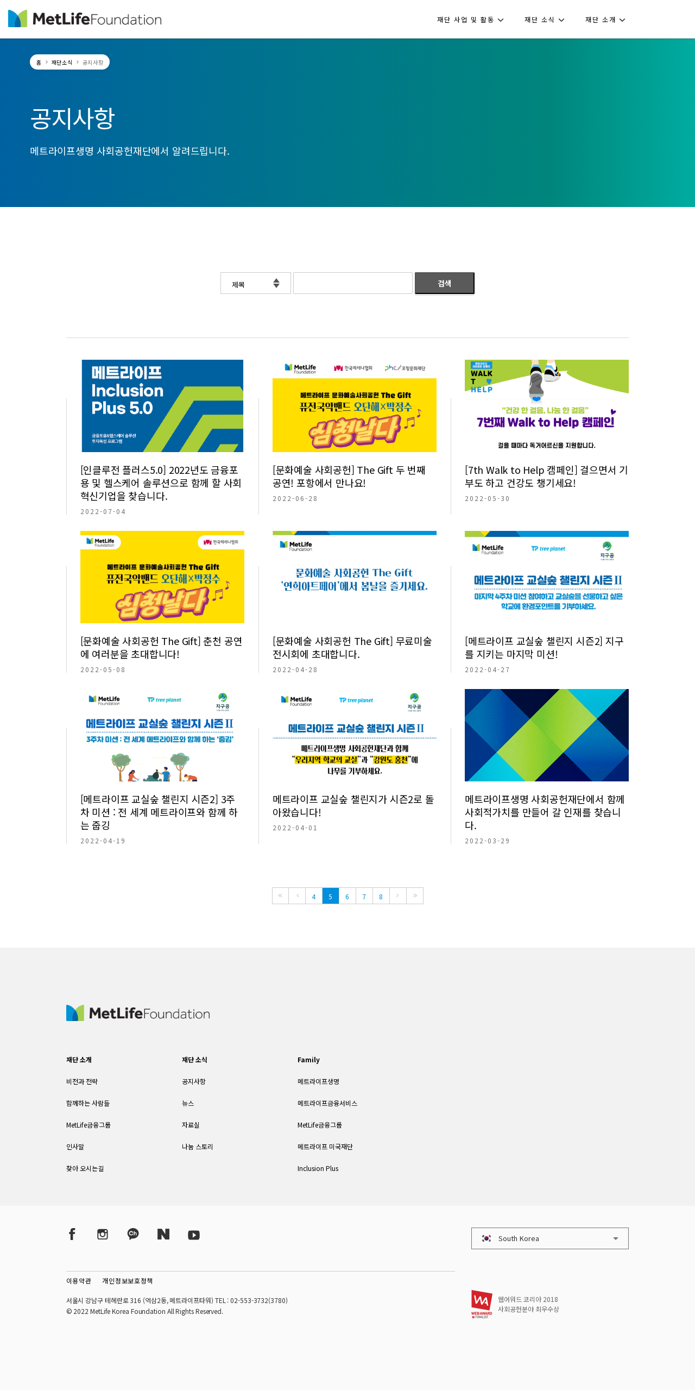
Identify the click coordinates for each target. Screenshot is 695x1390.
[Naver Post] (163, 1234)
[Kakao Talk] (133, 1234)
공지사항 (194, 1081)
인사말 (75, 1146)
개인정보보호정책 (127, 1280)
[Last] (415, 896)
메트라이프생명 (318, 1081)
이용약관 (79, 1280)
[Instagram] (103, 1234)
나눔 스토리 (197, 1146)
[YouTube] (194, 1234)
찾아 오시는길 (85, 1168)
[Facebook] (72, 1234)
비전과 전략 (82, 1081)
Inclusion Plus (318, 1168)
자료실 (191, 1124)
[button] (473, 19)
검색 (445, 283)
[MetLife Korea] (138, 1017)
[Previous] (297, 896)
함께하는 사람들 (88, 1102)
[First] (280, 896)
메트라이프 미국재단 (325, 1146)
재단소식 (62, 62)
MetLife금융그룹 (88, 1124)
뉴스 (188, 1102)
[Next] (398, 896)
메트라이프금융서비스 (327, 1102)
